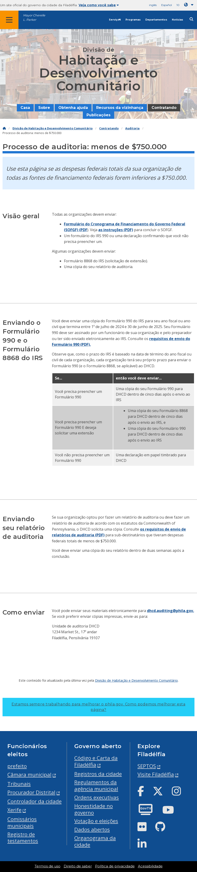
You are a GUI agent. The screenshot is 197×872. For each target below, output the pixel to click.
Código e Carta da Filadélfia (96, 761)
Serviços (115, 19)
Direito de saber (78, 866)
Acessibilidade (150, 866)
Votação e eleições (96, 820)
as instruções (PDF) (115, 229)
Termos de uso (47, 866)
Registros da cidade (98, 773)
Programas (133, 19)
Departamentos (156, 19)
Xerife (14, 809)
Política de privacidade (115, 866)
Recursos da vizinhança (119, 107)
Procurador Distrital (31, 792)
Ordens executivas (96, 797)
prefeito (17, 766)
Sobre (44, 107)
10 (177, 5)
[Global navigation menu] (9, 20)
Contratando (164, 107)
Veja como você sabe (99, 5)
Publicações (98, 115)
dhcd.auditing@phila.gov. (170, 610)
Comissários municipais (22, 822)
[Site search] (191, 19)
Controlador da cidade (34, 801)
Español (166, 5)
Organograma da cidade (95, 841)
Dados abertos (92, 829)
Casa (25, 107)
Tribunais (19, 783)
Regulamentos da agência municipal (96, 785)
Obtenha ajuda (73, 107)
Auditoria (132, 128)
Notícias (177, 19)
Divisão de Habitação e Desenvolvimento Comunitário (52, 128)
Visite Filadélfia (155, 774)
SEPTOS (146, 766)
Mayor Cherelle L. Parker (34, 17)
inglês (153, 5)
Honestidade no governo (93, 809)
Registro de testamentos (22, 838)
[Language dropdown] (189, 5)
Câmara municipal (29, 774)
